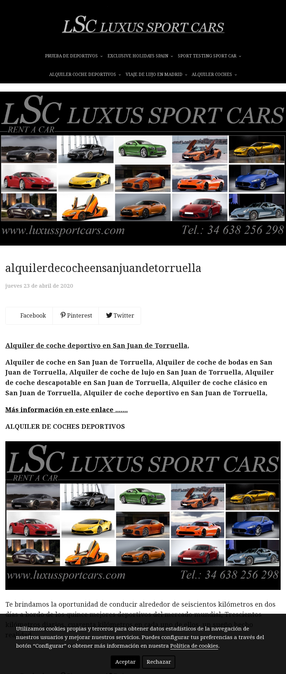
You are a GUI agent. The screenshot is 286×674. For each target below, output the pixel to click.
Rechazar (159, 662)
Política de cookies (194, 646)
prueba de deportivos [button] (73, 55)
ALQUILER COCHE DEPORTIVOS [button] (85, 74)
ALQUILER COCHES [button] (214, 74)
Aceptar (125, 662)
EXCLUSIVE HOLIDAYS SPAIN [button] (140, 55)
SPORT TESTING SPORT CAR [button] (209, 55)
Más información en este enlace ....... (66, 409)
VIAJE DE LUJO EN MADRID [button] (156, 74)
